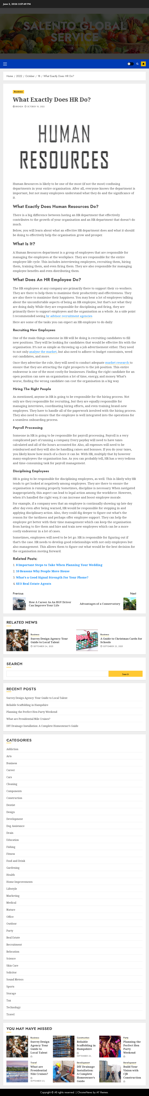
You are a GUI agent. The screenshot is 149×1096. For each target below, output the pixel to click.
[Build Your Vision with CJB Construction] (110, 1071)
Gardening (13, 868)
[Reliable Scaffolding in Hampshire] (64, 1046)
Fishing (10, 847)
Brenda (19, 106)
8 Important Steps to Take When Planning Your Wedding (59, 565)
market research (117, 362)
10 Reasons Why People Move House (43, 571)
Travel (10, 1014)
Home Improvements (19, 882)
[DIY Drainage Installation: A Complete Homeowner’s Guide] (64, 1071)
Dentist (10, 805)
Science (11, 958)
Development (14, 819)
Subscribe (143, 63)
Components (14, 791)
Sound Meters (14, 979)
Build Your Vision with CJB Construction (132, 1072)
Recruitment (14, 944)
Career (10, 770)
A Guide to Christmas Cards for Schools (121, 640)
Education (12, 840)
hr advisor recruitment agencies (69, 316)
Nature (10, 909)
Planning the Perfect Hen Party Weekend (31, 712)
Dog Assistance (15, 826)
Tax (8, 1000)
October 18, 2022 (36, 106)
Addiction (12, 749)
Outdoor (11, 923)
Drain (9, 833)
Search (14, 664)
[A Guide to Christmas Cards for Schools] (87, 640)
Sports (10, 986)
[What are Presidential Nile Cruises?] (17, 1071)
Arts (9, 756)
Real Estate (13, 937)
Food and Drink (15, 861)
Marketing (13, 896)
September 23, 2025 (113, 646)
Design (10, 812)
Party (9, 930)
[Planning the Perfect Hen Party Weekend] (110, 1046)
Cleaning (11, 784)
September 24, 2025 (43, 646)
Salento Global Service (74, 31)
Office (10, 916)
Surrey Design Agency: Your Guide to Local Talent (49, 640)
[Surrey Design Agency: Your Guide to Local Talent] (17, 640)
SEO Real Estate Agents (33, 584)
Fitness (10, 854)
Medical (11, 902)
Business (18, 91)
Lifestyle (11, 888)
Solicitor (11, 972)
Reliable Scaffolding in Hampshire (27, 705)
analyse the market (43, 352)
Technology (13, 1007)
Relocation (12, 951)
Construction (14, 798)
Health (10, 875)
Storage (11, 993)
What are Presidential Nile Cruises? (28, 719)
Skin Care (12, 965)
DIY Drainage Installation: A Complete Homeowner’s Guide (42, 726)
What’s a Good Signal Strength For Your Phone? (52, 577)
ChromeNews (84, 1092)
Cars (9, 777)
